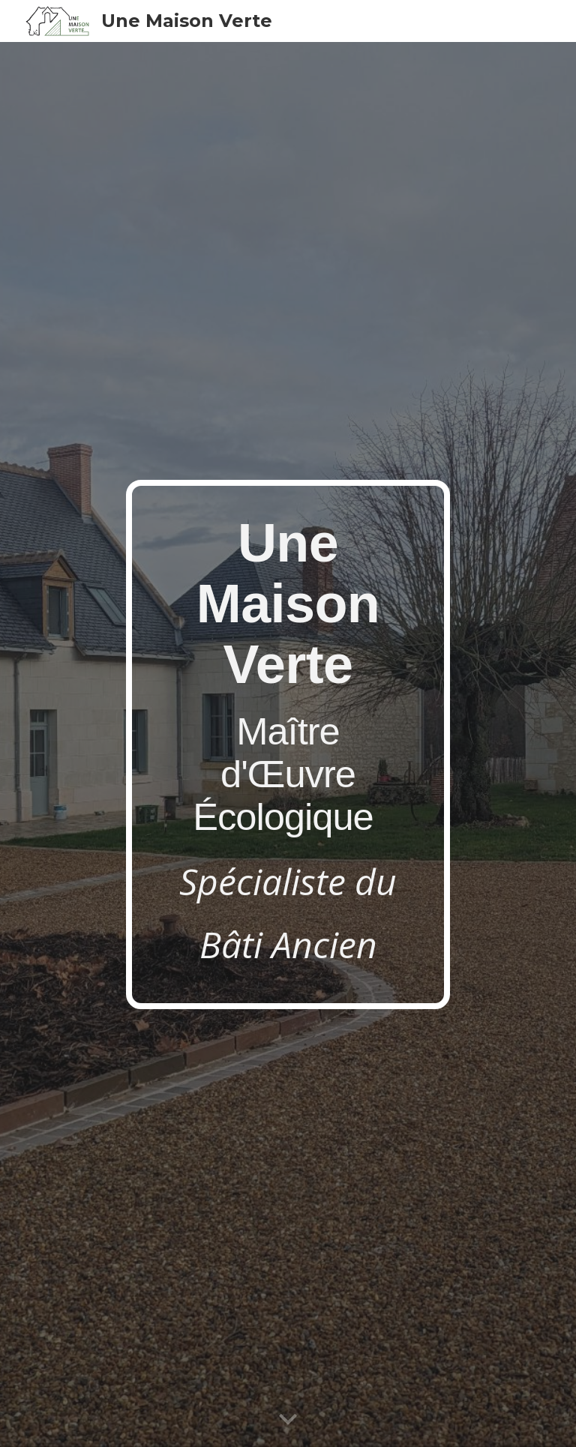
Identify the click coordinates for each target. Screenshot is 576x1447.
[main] (287, 744)
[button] (288, 1420)
